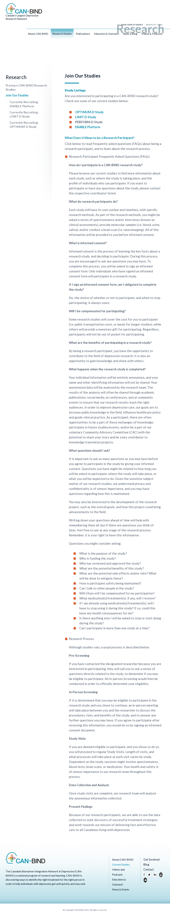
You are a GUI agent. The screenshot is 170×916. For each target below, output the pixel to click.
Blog (146, 864)
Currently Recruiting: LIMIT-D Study (24, 114)
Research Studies (62, 34)
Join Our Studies (132, 25)
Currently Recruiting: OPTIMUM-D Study (24, 124)
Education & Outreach (106, 34)
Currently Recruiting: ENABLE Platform (24, 104)
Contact (148, 869)
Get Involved (150, 859)
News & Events (120, 889)
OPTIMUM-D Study (89, 112)
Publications (83, 34)
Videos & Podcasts (152, 34)
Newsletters (154, 25)
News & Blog (130, 34)
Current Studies (121, 864)
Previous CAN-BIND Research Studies (26, 87)
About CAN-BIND (38, 34)
